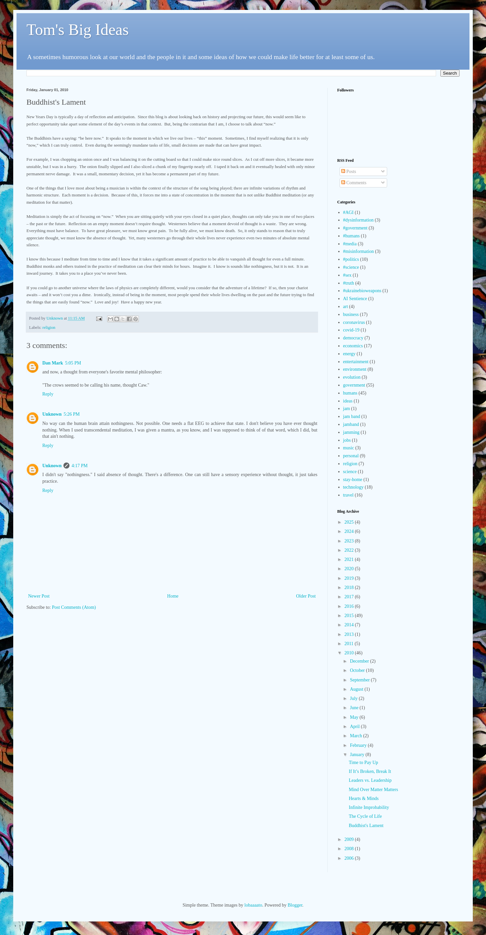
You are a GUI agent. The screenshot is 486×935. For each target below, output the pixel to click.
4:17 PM (79, 465)
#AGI (348, 212)
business (351, 314)
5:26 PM (71, 414)
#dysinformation (358, 220)
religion (48, 327)
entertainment (356, 361)
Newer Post (39, 596)
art (345, 306)
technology (353, 487)
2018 (349, 587)
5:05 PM (73, 363)
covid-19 (351, 330)
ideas (348, 400)
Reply (47, 394)
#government (355, 227)
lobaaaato (253, 905)
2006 (349, 858)
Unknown (51, 414)
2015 (349, 615)
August (357, 689)
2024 (349, 531)
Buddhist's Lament (366, 825)
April (355, 726)
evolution (352, 377)
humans (350, 393)
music (348, 447)
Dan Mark (52, 363)
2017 (349, 596)
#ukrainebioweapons (362, 290)
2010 (349, 652)
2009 (349, 839)
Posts (348, 171)
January (357, 754)
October (358, 670)
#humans (351, 235)
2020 (349, 568)
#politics (351, 259)
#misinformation (358, 251)
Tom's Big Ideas (77, 29)
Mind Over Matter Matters (373, 789)
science (350, 471)
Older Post (306, 596)
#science (351, 267)
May (354, 717)
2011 (349, 643)
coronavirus (354, 322)
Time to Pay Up (363, 762)
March (356, 735)
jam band (351, 416)
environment (355, 369)
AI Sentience (355, 298)
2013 (349, 634)
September (360, 679)
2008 (349, 848)
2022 (349, 550)
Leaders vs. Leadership (370, 780)
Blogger (295, 905)
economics (353, 345)
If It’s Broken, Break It (370, 771)
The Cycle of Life (365, 816)
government (354, 385)
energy (349, 353)
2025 (349, 522)
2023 (349, 540)
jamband (351, 424)
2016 (349, 606)
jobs (347, 440)
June (354, 707)
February (359, 745)
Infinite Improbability (369, 807)
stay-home (352, 479)
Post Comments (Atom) (74, 607)
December (360, 661)
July (354, 698)
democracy (353, 337)
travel (348, 495)
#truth (348, 283)
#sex (347, 275)
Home (173, 596)
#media (350, 243)
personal (351, 455)
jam (346, 408)
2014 (349, 624)
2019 (349, 578)
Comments (353, 182)
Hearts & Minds (364, 798)
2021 (349, 559)
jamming (351, 432)
